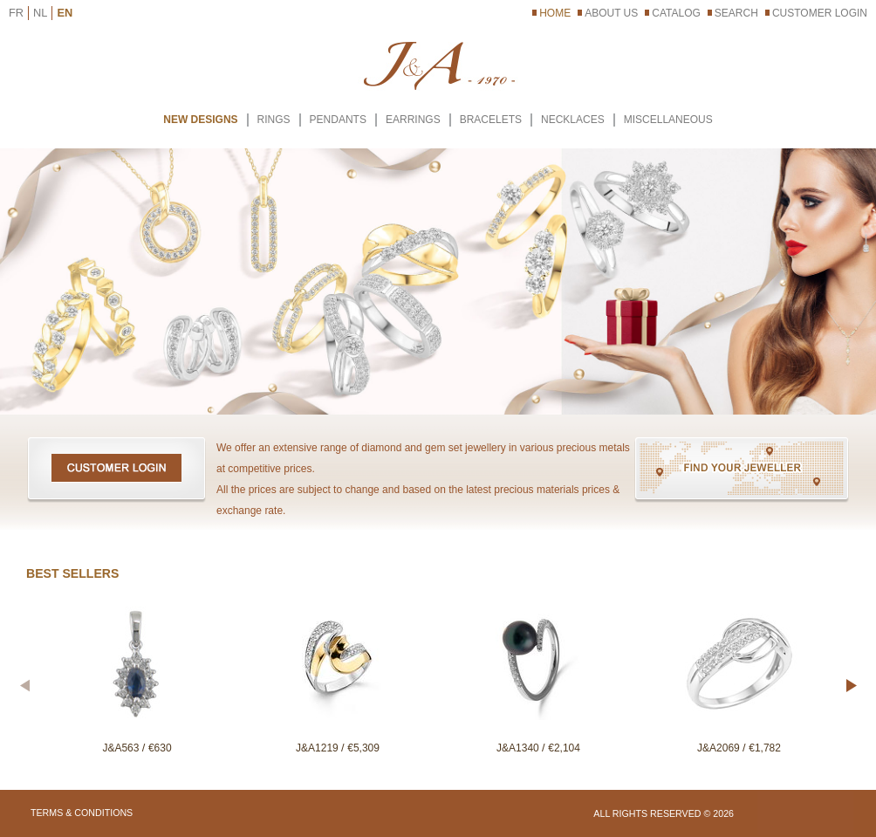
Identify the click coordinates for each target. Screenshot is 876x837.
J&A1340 (519, 748)
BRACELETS (491, 119)
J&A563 (121, 748)
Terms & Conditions (82, 812)
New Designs (200, 119)
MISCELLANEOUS (668, 119)
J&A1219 (318, 748)
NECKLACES (573, 119)
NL (40, 12)
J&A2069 (720, 748)
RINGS (274, 119)
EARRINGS (413, 119)
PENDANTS (338, 119)
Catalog (676, 13)
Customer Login (819, 13)
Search (736, 13)
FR (16, 12)
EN (64, 12)
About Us (611, 13)
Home (555, 13)
